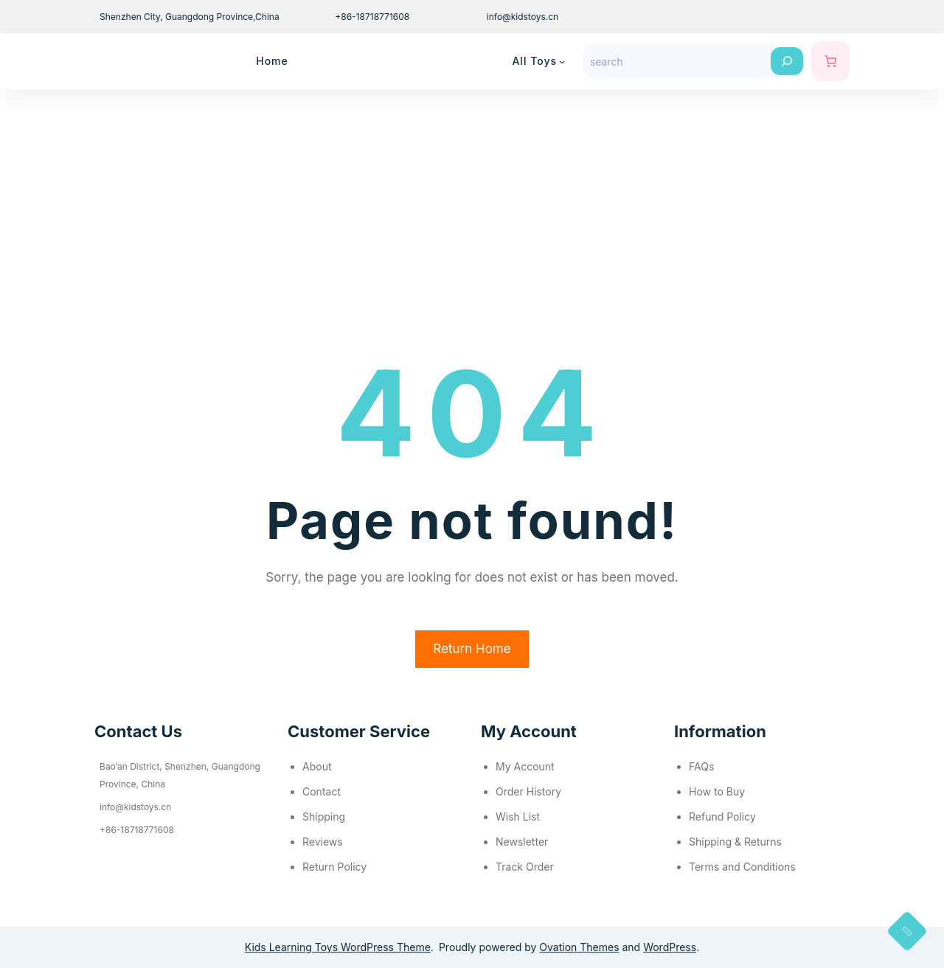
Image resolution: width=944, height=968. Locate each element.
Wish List (518, 816)
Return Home (471, 648)
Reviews (322, 841)
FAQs (701, 766)
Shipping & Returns (735, 841)
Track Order (525, 866)
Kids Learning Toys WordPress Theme (338, 947)
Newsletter (522, 841)
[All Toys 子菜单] (562, 61)
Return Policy (334, 866)
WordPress (669, 947)
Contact (321, 791)
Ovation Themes (579, 947)
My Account (525, 766)
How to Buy (717, 791)
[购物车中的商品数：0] (830, 61)
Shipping (323, 816)
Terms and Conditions (742, 866)
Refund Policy (722, 816)
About (316, 766)
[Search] (787, 61)
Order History (528, 791)
